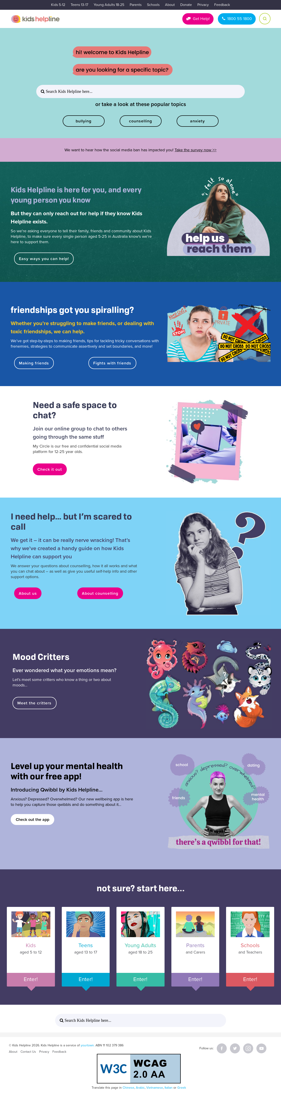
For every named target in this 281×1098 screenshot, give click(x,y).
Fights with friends (112, 363)
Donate (186, 5)
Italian (169, 1088)
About (170, 5)
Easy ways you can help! (44, 259)
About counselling (100, 593)
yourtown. (88, 1045)
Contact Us (28, 1052)
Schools (153, 5)
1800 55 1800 (239, 18)
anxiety (197, 121)
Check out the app (32, 819)
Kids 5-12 (58, 5)
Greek (181, 1088)
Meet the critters (35, 703)
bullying (83, 121)
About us (28, 593)
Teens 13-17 (79, 5)
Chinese (128, 1088)
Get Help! (201, 18)
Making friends (34, 363)
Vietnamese (154, 1088)
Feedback (222, 5)
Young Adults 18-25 (109, 5)
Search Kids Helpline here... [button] (68, 91)
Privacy (203, 5)
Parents (136, 5)
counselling (140, 121)
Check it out (50, 469)
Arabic (140, 1088)
